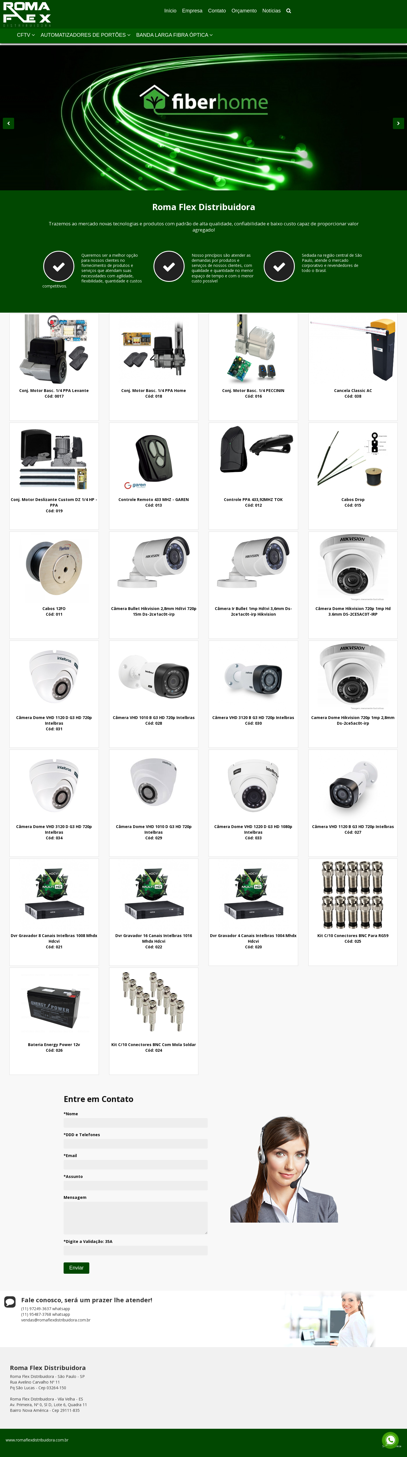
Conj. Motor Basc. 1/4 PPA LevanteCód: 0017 (54, 393)
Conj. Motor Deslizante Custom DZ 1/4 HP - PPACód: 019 (54, 505)
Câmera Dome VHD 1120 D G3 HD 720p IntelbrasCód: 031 (54, 723)
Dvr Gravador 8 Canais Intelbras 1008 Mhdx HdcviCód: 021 (54, 941)
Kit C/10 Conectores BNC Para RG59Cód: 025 (352, 938)
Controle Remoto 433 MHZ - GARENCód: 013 (153, 502)
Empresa (192, 11)
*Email (70, 1155)
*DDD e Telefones (82, 1134)
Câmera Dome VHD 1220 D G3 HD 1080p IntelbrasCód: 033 (253, 832)
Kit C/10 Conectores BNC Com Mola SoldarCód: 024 (153, 1047)
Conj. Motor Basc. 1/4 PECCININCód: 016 (253, 393)
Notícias (271, 11)
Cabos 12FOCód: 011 (54, 611)
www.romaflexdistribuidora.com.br (37, 1440)
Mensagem (75, 1197)
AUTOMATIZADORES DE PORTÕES (86, 35)
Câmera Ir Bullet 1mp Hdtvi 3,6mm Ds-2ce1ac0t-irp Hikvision (253, 611)
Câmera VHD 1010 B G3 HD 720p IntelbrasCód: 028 (154, 720)
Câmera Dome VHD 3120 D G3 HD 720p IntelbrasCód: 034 (54, 832)
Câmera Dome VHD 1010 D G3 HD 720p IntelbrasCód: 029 (154, 832)
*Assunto (73, 1176)
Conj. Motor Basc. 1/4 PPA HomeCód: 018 (153, 393)
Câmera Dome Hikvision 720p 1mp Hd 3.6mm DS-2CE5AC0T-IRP (353, 611)
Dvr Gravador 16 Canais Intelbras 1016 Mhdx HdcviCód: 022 (153, 941)
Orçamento (244, 11)
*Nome (71, 1113)
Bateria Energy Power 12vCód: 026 (54, 1047)
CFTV (26, 35)
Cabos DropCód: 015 (353, 502)
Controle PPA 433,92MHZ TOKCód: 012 (253, 502)
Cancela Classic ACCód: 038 (353, 393)
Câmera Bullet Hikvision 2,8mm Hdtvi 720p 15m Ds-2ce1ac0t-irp (153, 611)
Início (170, 11)
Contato (217, 11)
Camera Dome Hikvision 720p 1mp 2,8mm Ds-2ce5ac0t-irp (353, 720)
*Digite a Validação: (88, 1241)
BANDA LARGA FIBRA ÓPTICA (174, 35)
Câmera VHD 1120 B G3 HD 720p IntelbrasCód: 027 (353, 829)
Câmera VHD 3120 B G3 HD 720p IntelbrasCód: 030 (253, 720)
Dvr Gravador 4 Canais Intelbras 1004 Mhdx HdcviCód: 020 (253, 941)
